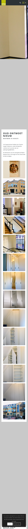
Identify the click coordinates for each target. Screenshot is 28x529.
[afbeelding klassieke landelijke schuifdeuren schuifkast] (14, 170)
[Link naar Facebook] (26, 3)
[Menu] (23, 2)
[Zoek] (19, 2)
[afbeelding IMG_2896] (14, 188)
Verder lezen (17, 524)
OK (10, 524)
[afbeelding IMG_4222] (14, 318)
